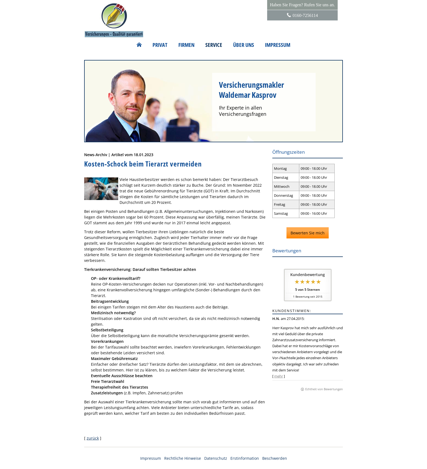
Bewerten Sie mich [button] (308, 232)
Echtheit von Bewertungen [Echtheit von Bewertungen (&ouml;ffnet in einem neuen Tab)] (324, 389)
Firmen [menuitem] (186, 45)
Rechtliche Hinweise (182, 458)
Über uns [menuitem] (243, 45)
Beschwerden (274, 458)
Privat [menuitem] (159, 45)
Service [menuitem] (213, 45)
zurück (93, 438)
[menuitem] (139, 45)
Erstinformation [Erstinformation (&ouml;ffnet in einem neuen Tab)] (244, 458)
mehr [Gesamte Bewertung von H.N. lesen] (278, 376)
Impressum (150, 458)
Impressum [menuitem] (277, 45)
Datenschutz (215, 458)
